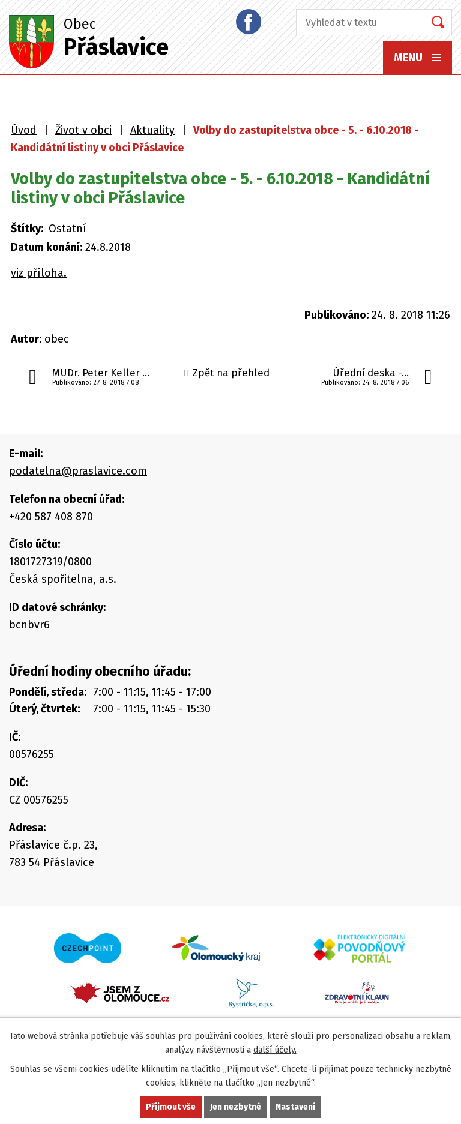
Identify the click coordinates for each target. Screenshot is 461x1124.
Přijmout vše (171, 1107)
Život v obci (83, 130)
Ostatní (67, 228)
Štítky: (27, 228)
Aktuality (152, 130)
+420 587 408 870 (51, 516)
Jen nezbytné (235, 1107)
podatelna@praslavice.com (78, 471)
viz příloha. (39, 273)
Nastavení (295, 1107)
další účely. (275, 1050)
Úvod (24, 130)
